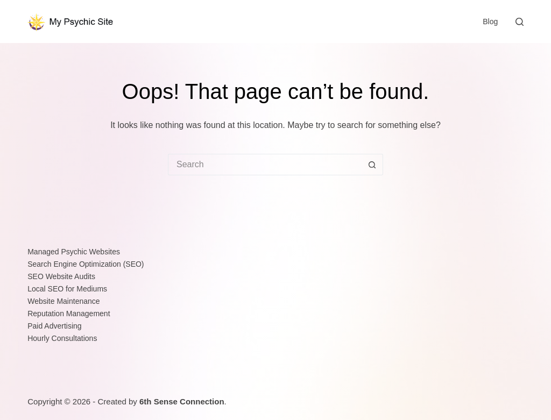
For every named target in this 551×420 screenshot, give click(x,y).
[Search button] (372, 164)
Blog (490, 21)
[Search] (519, 22)
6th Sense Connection (181, 401)
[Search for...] (265, 164)
